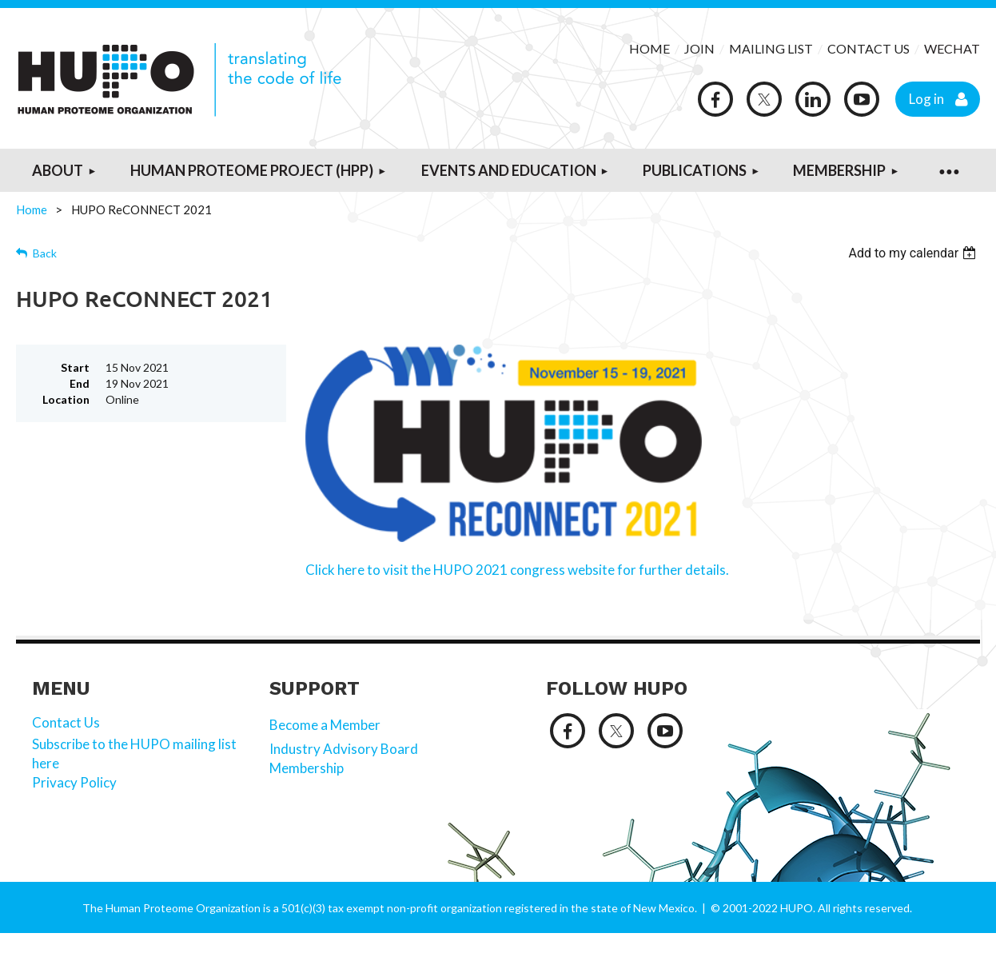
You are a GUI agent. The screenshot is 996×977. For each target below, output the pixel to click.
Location (66, 399)
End (80, 383)
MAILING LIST (771, 48)
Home (31, 209)
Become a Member (324, 724)
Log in (926, 98)
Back (45, 253)
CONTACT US (868, 48)
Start (75, 367)
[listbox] (914, 253)
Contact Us (66, 722)
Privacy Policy (75, 782)
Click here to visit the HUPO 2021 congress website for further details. (517, 569)
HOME (649, 48)
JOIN (700, 48)
